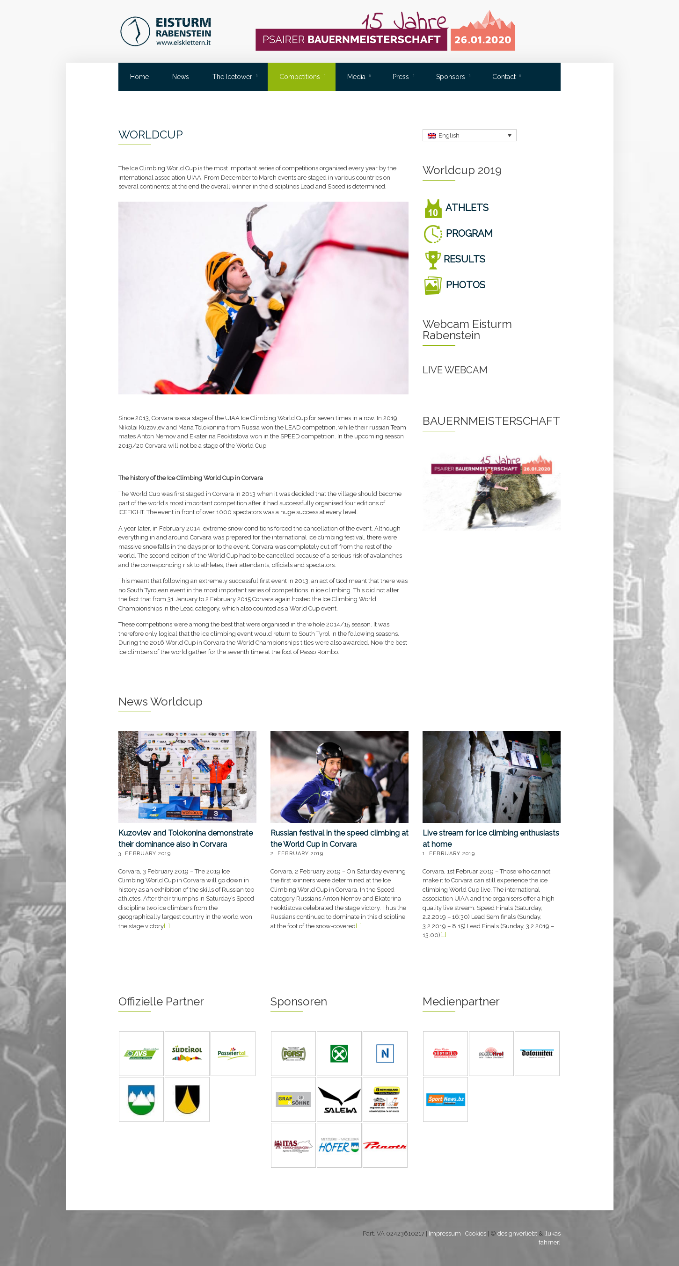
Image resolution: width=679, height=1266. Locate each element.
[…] (167, 926)
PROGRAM (458, 233)
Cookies (475, 1233)
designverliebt (517, 1233)
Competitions (299, 76)
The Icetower (232, 76)
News (180, 76)
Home (139, 76)
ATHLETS (456, 207)
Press (401, 76)
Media (356, 76)
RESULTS (454, 259)
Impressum (445, 1233)
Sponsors (450, 76)
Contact (504, 76)
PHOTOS (454, 285)
